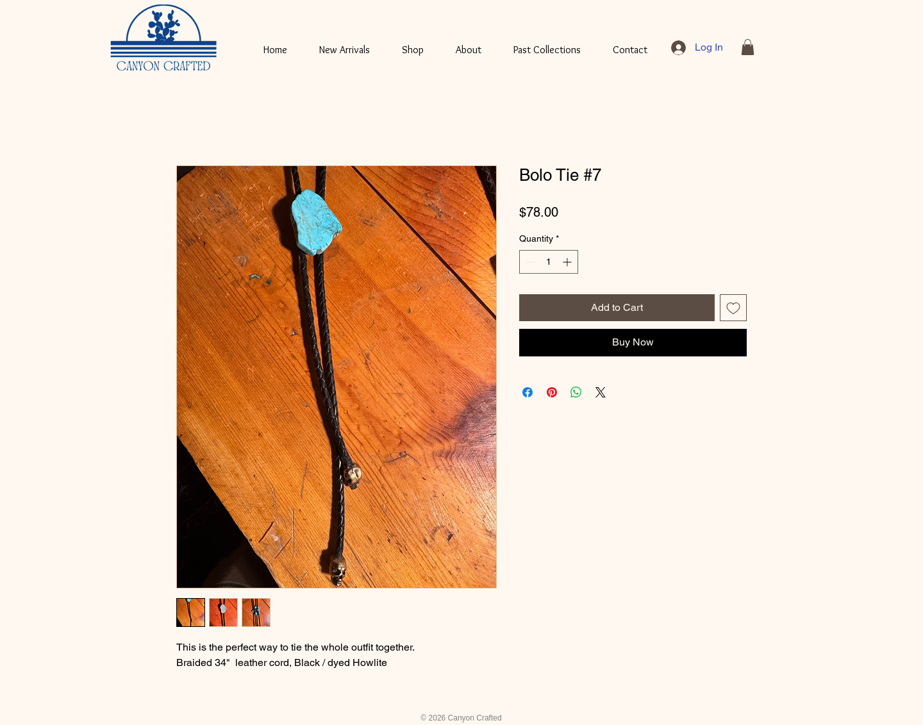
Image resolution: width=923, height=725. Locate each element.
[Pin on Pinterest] (552, 392)
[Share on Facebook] (527, 392)
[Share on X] (600, 392)
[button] (747, 47)
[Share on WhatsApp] (576, 392)
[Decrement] (529, 262)
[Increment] (568, 262)
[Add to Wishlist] (733, 307)
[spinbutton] (548, 262)
